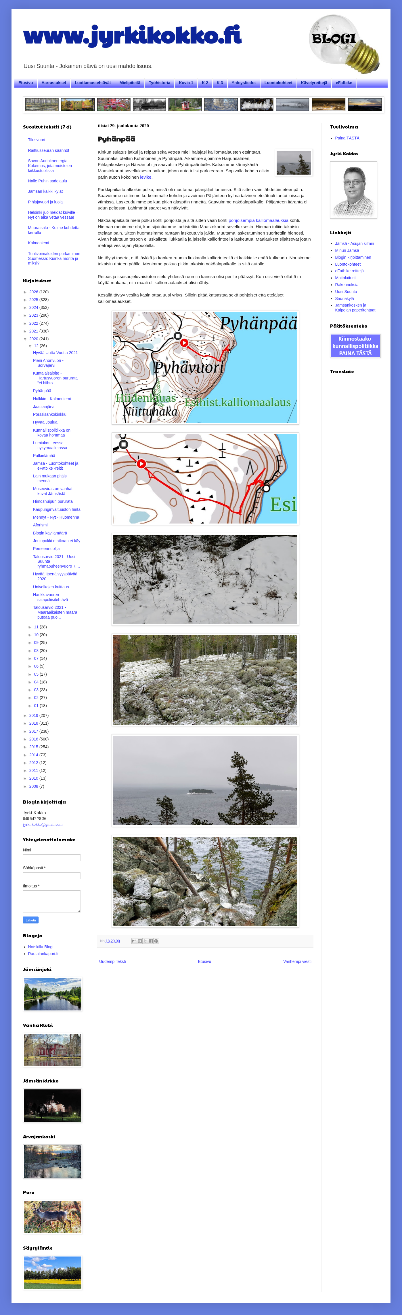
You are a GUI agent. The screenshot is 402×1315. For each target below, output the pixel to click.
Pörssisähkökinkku (49, 414)
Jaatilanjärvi (43, 406)
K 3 (220, 82)
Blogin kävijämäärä (50, 533)
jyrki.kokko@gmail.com (42, 824)
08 (36, 650)
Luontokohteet (278, 82)
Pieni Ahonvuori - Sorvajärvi (48, 363)
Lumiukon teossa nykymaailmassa (50, 445)
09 (36, 642)
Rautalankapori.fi (43, 953)
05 (36, 674)
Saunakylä (344, 298)
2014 (34, 755)
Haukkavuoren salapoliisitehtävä (50, 597)
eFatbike (344, 82)
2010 (34, 778)
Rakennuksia (347, 284)
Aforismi (40, 525)
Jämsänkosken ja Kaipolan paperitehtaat (355, 307)
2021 (34, 331)
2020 (34, 339)
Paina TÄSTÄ (347, 138)
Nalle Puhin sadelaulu (47, 181)
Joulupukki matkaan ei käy (56, 541)
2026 (34, 292)
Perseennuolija (46, 548)
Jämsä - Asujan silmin (354, 243)
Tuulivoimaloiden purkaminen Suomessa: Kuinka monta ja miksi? (54, 258)
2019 (34, 715)
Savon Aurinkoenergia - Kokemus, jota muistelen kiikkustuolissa (50, 165)
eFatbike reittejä (349, 271)
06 (36, 666)
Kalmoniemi (38, 243)
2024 (34, 307)
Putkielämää (44, 455)
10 (36, 634)
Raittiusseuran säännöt (48, 150)
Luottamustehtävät (93, 82)
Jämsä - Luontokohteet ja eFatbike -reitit (55, 466)
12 (36, 345)
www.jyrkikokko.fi (132, 34)
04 (36, 682)
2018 (34, 723)
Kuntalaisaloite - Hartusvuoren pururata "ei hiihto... (55, 378)
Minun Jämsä (347, 250)
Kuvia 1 (186, 82)
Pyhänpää (42, 390)
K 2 (205, 82)
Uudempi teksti (112, 961)
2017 (34, 731)
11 (36, 627)
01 (36, 705)
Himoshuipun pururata (53, 501)
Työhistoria (159, 82)
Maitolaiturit (345, 277)
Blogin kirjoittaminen (353, 257)
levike (145, 177)
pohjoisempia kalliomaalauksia (258, 220)
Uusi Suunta (346, 291)
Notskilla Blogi (40, 946)
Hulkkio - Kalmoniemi (52, 398)
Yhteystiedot (244, 82)
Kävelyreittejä (314, 82)
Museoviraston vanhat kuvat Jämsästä (52, 491)
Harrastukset (54, 82)
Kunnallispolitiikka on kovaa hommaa (51, 432)
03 (36, 689)
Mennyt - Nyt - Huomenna (56, 517)
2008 (34, 786)
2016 (34, 739)
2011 (34, 770)
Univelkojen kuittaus (51, 587)
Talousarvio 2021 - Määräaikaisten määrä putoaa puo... (55, 612)
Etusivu (25, 82)
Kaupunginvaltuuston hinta (57, 509)
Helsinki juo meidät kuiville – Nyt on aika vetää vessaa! (53, 215)
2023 (34, 315)
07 (36, 658)
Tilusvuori (36, 139)
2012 (34, 762)
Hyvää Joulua (45, 422)
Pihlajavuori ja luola (45, 202)
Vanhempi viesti (297, 961)
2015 (34, 747)
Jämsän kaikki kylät (45, 191)
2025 (34, 299)
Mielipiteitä (129, 82)
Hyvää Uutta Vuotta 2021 (55, 352)
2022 (34, 323)
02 (36, 697)
